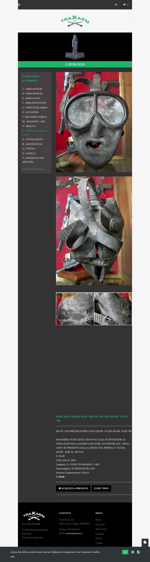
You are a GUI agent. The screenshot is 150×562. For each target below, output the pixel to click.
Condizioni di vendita (33, 169)
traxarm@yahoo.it (74, 533)
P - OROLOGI (29, 126)
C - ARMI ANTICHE (32, 89)
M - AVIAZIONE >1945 (34, 121)
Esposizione (101, 529)
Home (98, 520)
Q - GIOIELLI (29, 153)
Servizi (99, 538)
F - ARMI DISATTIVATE (34, 103)
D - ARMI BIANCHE (33, 93)
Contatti (99, 543)
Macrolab (38, 537)
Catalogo (100, 534)
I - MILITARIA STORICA (35, 117)
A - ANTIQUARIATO (33, 139)
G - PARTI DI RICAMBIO (35, 107)
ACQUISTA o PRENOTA (73, 488)
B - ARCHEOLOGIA (32, 144)
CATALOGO (75, 64)
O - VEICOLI (29, 148)
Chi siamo (100, 524)
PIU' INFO (101, 488)
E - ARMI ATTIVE (31, 98)
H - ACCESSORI (30, 112)
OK (125, 552)
